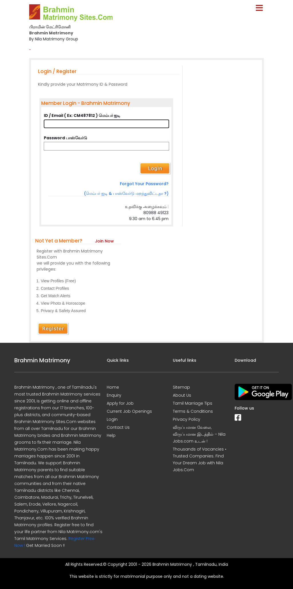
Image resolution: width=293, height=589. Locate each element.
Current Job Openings (129, 411)
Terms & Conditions (193, 411)
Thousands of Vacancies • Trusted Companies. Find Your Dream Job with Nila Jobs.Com (199, 459)
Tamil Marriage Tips (192, 403)
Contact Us (118, 427)
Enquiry (114, 395)
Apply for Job (120, 403)
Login (112, 419)
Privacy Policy (186, 419)
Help (111, 435)
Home (113, 387)
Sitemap (181, 387)
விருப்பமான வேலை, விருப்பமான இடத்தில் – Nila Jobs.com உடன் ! (199, 434)
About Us (182, 395)
